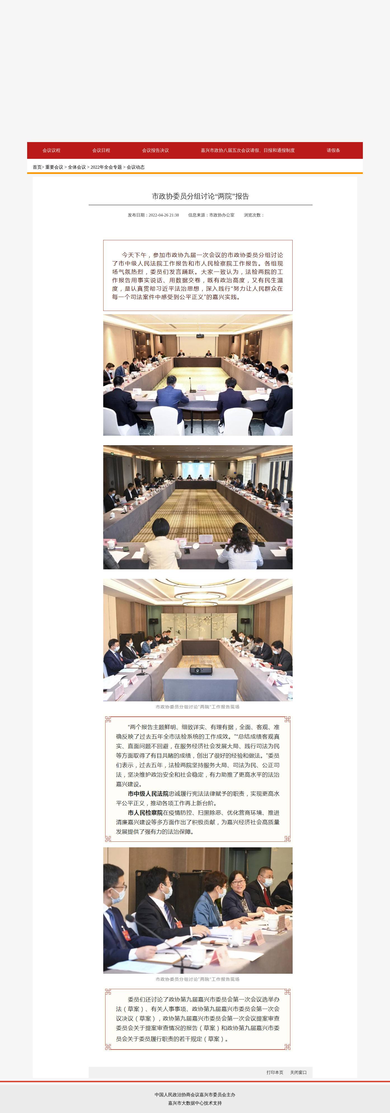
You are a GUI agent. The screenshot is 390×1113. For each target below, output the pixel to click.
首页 (37, 167)
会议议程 (51, 150)
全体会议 (77, 167)
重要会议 (54, 167)
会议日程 (101, 150)
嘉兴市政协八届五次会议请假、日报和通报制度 (248, 150)
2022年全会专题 (107, 167)
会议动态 (136, 167)
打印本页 (275, 1072)
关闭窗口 (298, 1072)
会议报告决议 (155, 150)
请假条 (333, 150)
